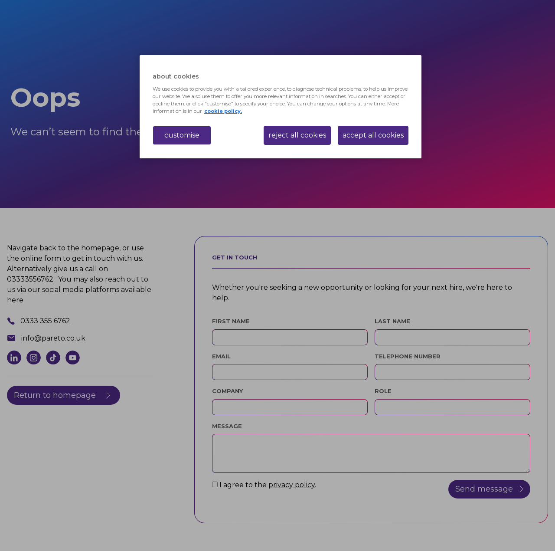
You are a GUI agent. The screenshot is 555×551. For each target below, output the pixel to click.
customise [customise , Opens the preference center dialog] (181, 135)
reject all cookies (297, 135)
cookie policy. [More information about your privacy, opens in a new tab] (223, 111)
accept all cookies (373, 135)
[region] (280, 106)
